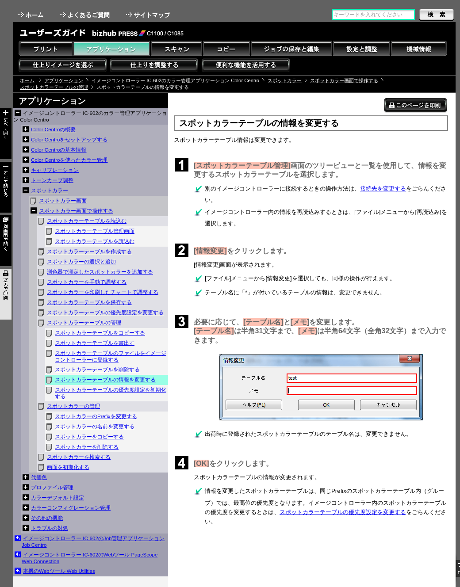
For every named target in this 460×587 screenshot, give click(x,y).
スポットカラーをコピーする (89, 436)
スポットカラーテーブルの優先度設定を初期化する (110, 393)
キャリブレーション (55, 170)
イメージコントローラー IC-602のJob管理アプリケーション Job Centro (93, 542)
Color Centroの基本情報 (58, 149)
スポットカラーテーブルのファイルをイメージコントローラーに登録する (110, 356)
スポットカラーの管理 (73, 406)
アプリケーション (63, 80)
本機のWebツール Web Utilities (59, 571)
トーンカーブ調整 (52, 180)
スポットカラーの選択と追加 (81, 261)
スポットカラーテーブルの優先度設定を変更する (105, 312)
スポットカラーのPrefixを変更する (96, 416)
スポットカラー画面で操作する (344, 80)
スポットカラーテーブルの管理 (54, 87)
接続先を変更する (383, 188)
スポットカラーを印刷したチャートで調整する (102, 292)
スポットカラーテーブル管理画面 (94, 231)
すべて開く (6, 133)
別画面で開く (6, 240)
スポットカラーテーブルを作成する (89, 251)
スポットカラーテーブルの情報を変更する (105, 379)
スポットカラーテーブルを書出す (94, 343)
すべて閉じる (6, 187)
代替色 (39, 477)
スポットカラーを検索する (79, 457)
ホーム (31, 14)
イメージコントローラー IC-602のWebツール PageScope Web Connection (89, 558)
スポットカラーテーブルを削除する (97, 369)
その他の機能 (47, 518)
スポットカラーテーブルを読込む (86, 221)
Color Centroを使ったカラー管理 (69, 160)
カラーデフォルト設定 (57, 497)
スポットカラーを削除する (87, 447)
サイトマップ (149, 14)
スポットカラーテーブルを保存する (89, 302)
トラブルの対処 (49, 528)
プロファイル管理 (52, 487)
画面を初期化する (68, 467)
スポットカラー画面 (63, 200)
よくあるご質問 (85, 14)
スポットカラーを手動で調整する (86, 282)
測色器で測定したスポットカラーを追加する (100, 271)
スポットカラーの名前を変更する (94, 426)
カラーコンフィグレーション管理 (71, 508)
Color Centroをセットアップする (69, 139)
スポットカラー (285, 80)
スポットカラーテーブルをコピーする (100, 332)
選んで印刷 (6, 294)
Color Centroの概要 (53, 129)
